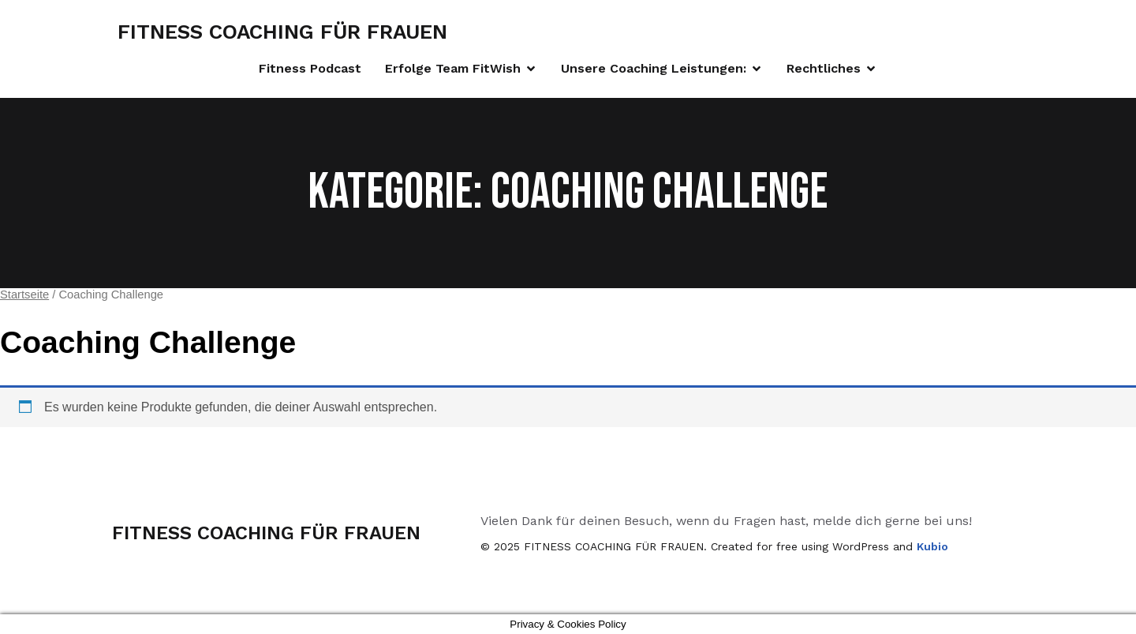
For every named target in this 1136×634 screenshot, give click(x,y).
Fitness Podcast (310, 68)
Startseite (24, 294)
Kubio (932, 546)
